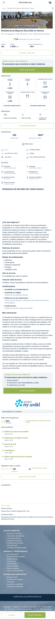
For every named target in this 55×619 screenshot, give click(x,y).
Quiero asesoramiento (27, 70)
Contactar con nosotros (15, 579)
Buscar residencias (35, 615)
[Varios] (33, 25)
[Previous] (5, 20)
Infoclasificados (12, 564)
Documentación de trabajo (16, 556)
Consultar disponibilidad (27, 126)
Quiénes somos (12, 577)
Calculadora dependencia (15, 536)
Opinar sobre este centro (27, 477)
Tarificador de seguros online (17, 548)
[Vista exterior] (17, 25)
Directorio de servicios (14, 533)
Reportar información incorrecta (39, 468)
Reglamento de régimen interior (16, 438)
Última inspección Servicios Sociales (18, 457)
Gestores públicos (13, 568)
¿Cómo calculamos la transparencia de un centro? (38, 421)
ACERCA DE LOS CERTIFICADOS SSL (27, 597)
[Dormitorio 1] (21, 25)
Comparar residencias (14, 540)
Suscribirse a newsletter (15, 584)
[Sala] (29, 25)
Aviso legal (10, 582)
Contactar (11, 615)
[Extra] (37, 25)
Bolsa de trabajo (12, 566)
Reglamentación (12, 559)
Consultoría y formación (15, 586)
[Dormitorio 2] (25, 25)
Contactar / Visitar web (27, 53)
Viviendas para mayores (15, 543)
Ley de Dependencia (14, 538)
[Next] (49, 20)
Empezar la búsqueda (27, 391)
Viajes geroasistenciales (15, 571)
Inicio (3, 8)
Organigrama (9, 450)
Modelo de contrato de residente (17, 432)
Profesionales (11, 561)
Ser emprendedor (13, 554)
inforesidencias (25, 2)
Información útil (12, 545)
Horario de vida (10, 444)
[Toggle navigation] (3, 2)
